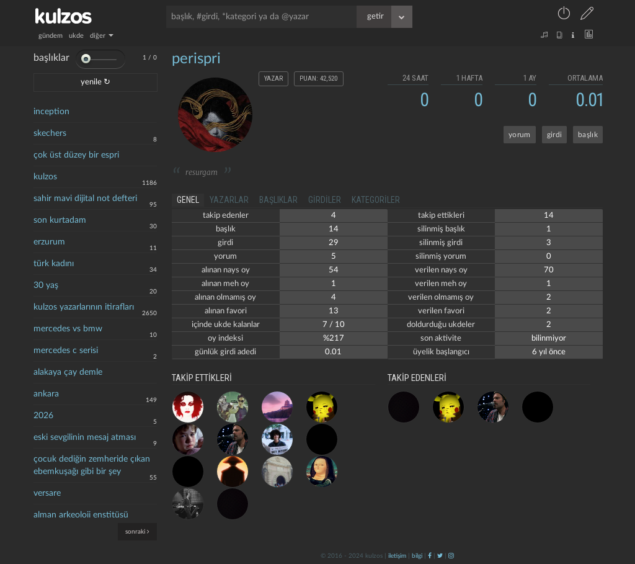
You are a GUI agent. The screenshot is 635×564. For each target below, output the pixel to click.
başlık (588, 134)
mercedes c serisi (65, 350)
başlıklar (278, 200)
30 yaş (45, 285)
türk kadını (53, 263)
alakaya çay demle (67, 372)
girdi (554, 134)
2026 (43, 415)
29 (334, 243)
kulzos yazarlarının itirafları (83, 307)
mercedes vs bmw (67, 329)
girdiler (324, 200)
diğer (101, 35)
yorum (519, 134)
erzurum (49, 242)
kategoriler (376, 200)
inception (51, 111)
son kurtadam (59, 220)
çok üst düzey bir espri (76, 155)
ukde (76, 35)
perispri (196, 58)
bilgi (417, 556)
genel (188, 200)
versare (47, 493)
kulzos (45, 176)
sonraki (137, 531)
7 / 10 (333, 325)
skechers (49, 133)
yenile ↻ (95, 82)
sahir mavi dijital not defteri (85, 198)
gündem (50, 35)
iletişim (397, 556)
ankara (46, 394)
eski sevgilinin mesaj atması (84, 437)
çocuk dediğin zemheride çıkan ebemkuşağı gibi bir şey (91, 465)
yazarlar (229, 200)
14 (334, 229)
